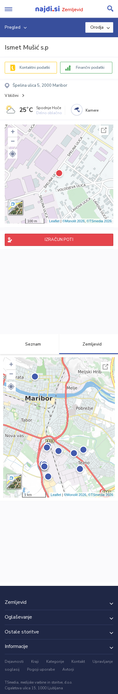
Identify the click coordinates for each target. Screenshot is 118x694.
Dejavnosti (14, 661)
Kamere (92, 110)
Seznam (29, 344)
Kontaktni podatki (35, 67)
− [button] (13, 142)
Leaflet (54, 221)
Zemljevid (88, 344)
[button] (12, 154)
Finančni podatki (90, 67)
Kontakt (78, 661)
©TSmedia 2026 (99, 221)
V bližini (12, 95)
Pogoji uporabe (41, 669)
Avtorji (68, 669)
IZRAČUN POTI (59, 239)
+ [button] (13, 132)
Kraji (35, 661)
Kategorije (55, 661)
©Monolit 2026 (73, 221)
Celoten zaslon (104, 130)
